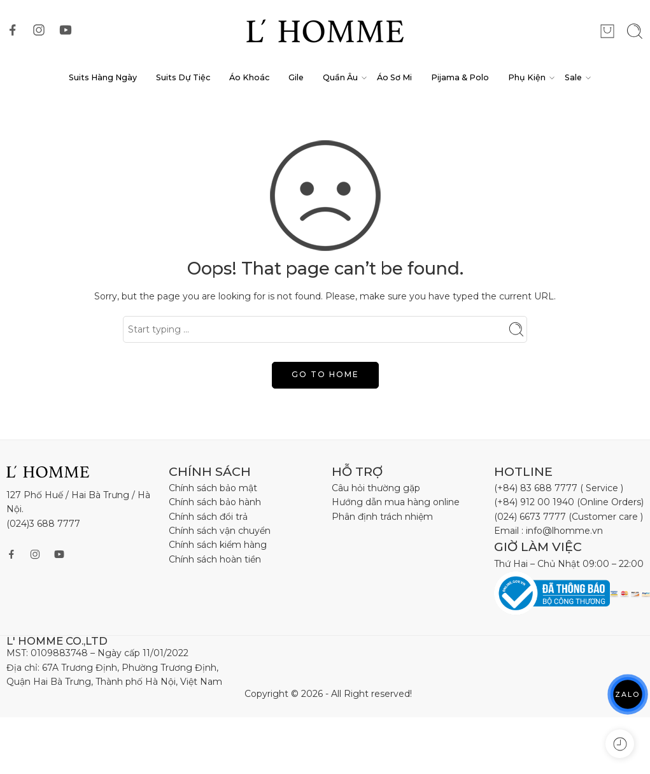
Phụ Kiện (527, 77)
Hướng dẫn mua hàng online (396, 502)
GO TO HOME (325, 374)
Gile (296, 77)
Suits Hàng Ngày (103, 77)
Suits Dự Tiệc (183, 77)
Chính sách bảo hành (215, 502)
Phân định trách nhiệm (382, 516)
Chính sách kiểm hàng (218, 544)
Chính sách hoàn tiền (215, 559)
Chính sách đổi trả (208, 516)
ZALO (628, 694)
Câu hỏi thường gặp (376, 488)
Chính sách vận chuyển (220, 530)
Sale (573, 77)
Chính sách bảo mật (213, 488)
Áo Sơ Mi (394, 77)
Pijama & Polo (460, 77)
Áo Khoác (249, 77)
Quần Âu (340, 77)
